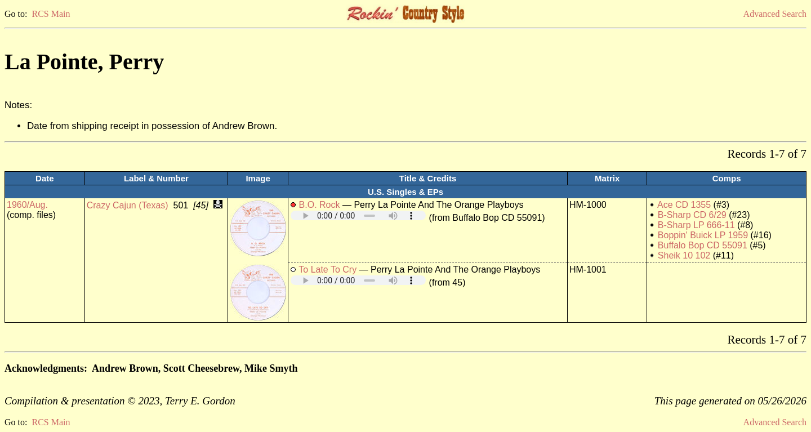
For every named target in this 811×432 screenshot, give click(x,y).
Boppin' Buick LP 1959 (703, 235)
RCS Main (51, 14)
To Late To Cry (327, 269)
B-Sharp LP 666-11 (696, 225)
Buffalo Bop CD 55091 (702, 245)
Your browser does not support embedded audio (358, 215)
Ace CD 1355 (684, 205)
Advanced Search (774, 14)
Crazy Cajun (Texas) (127, 205)
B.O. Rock (319, 205)
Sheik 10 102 (684, 255)
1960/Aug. (27, 205)
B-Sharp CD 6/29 (692, 215)
